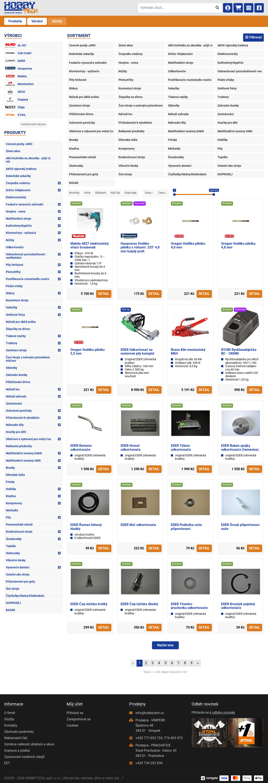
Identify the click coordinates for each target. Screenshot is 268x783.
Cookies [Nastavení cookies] (72, 725)
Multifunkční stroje (18, 218)
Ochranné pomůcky (19, 410)
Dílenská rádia (15, 474)
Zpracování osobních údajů (24, 757)
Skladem (100, 192)
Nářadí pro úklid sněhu (21, 321)
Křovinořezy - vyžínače (21, 232)
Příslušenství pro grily (20, 581)
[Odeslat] (217, 8)
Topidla (11, 546)
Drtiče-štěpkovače (18, 190)
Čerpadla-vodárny (18, 183)
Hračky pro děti (16, 432)
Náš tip (115, 192)
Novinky (74, 192)
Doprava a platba (17, 750)
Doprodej (130, 192)
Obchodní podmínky (19, 732)
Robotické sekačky (18, 176)
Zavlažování (14, 403)
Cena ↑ (149, 192)
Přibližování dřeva (18, 382)
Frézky (10, 482)
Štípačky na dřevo (18, 329)
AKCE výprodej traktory (21, 169)
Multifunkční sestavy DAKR (24, 453)
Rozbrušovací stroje (19, 531)
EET (7, 763)
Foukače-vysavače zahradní (24, 204)
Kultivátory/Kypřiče (19, 225)
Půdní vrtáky (14, 286)
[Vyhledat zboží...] (175, 8)
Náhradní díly (15, 425)
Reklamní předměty (19, 446)
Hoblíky (11, 489)
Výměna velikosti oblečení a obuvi (29, 744)
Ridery (10, 293)
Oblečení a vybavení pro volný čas (28, 439)
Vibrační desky (16, 560)
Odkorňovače (15, 247)
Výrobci (37, 21)
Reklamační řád (15, 738)
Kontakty (10, 725)
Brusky (10, 467)
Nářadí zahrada (16, 396)
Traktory (11, 343)
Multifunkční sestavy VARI (23, 460)
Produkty (15, 21)
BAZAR (10, 610)
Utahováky (13, 553)
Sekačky (11, 307)
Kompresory (14, 503)
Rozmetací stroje (17, 300)
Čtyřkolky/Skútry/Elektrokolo (25, 595)
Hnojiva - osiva (16, 211)
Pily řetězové (14, 264)
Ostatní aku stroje (18, 574)
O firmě (9, 713)
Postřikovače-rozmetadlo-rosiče (27, 279)
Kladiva (11, 496)
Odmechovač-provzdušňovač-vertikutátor (26, 256)
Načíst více (165, 645)
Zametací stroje (16, 350)
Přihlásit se (75, 713)
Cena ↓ (162, 192)
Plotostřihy (13, 272)
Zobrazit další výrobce (33, 124)
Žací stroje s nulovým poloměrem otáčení (28, 359)
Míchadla (12, 510)
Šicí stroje (12, 588)
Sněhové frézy (15, 314)
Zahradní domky (16, 375)
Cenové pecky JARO (19, 144)
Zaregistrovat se (78, 719)
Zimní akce (13, 151)
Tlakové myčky (16, 336)
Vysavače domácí (17, 567)
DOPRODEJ (13, 603)
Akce (87, 192)
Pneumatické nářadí (19, 524)
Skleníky (11, 367)
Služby (57, 21)
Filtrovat (253, 37)
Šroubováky (14, 539)
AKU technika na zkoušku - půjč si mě (28, 160)
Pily (8, 517)
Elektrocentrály (16, 197)
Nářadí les (12, 389)
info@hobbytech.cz (149, 713)
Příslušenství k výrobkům (22, 417)
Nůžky (10, 240)
